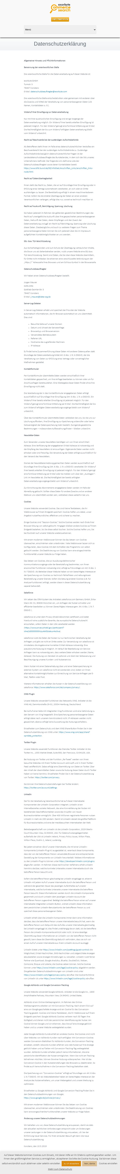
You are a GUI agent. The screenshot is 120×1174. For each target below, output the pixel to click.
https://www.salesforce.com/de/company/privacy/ (57, 687)
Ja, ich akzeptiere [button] (71, 1164)
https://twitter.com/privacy (47, 777)
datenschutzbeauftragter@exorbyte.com (49, 92)
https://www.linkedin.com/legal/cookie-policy (57, 968)
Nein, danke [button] (89, 1164)
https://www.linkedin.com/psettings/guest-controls (66, 950)
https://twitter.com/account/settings (40, 788)
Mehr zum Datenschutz (60, 1169)
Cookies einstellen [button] (108, 1163)
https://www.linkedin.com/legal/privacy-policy (45, 975)
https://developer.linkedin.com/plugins (77, 861)
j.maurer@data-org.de (40, 297)
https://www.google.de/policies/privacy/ (42, 1098)
